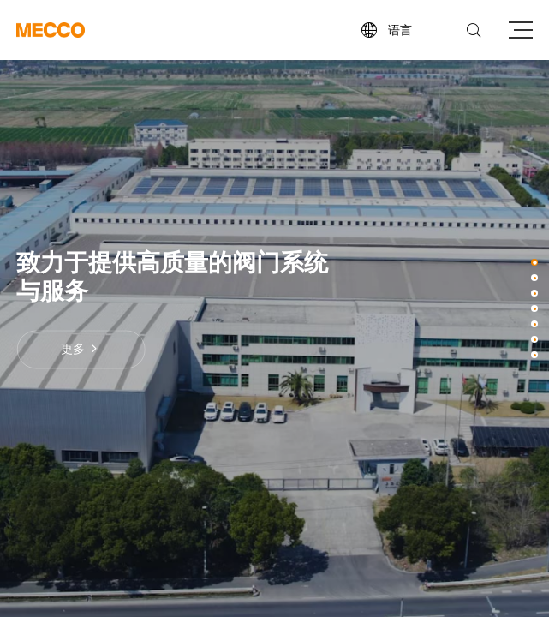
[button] (534, 262)
